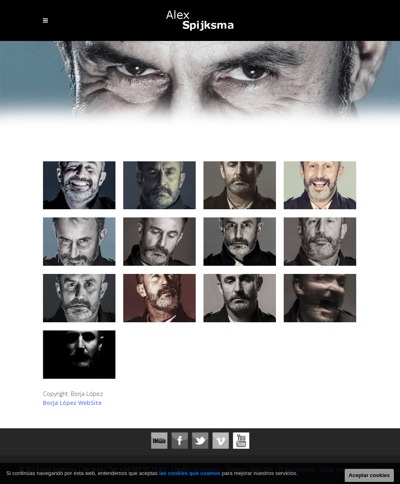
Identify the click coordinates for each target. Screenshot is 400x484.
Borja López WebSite (72, 403)
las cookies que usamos (190, 473)
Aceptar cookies (369, 475)
